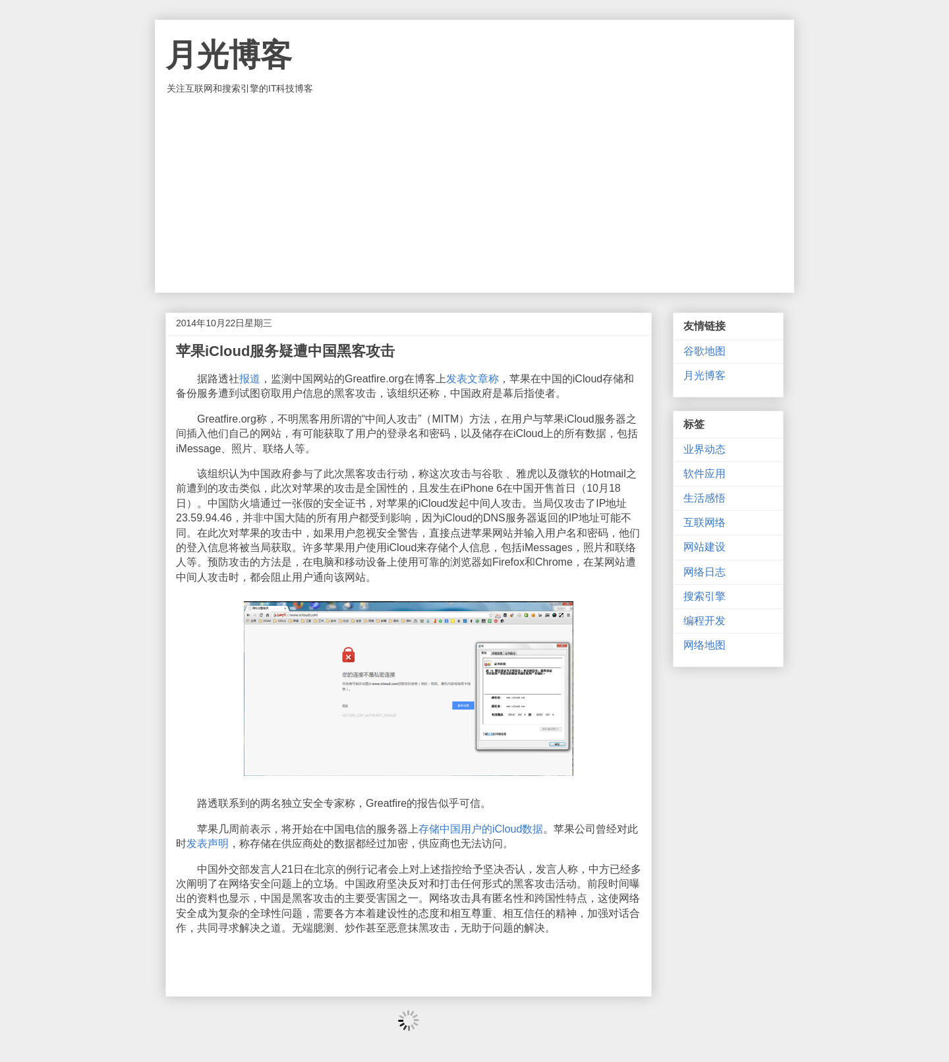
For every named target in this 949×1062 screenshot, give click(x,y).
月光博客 (228, 55)
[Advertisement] (474, 194)
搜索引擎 (704, 596)
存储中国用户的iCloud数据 (480, 829)
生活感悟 (704, 498)
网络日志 (704, 571)
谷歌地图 (704, 351)
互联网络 (704, 522)
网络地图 (704, 645)
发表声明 (208, 843)
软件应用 (704, 473)
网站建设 (704, 546)
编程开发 (704, 620)
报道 (249, 378)
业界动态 (704, 449)
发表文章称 (472, 378)
